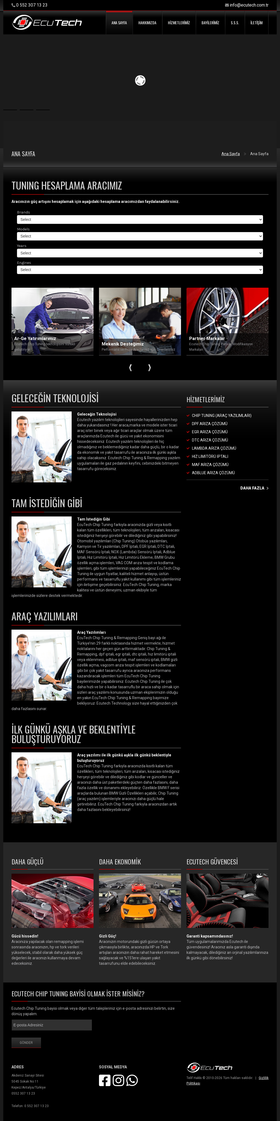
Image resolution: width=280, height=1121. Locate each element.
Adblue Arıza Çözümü (213, 473)
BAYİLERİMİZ (210, 22)
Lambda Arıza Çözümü (214, 448)
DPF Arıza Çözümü (210, 424)
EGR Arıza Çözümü (210, 432)
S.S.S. (235, 22)
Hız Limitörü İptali (210, 456)
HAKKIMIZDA (147, 22)
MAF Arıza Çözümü (210, 464)
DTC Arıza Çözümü (210, 440)
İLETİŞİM (256, 22)
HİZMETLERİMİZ (179, 22)
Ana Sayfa (230, 154)
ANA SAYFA (119, 22)
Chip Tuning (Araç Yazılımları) (222, 415)
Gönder (26, 1043)
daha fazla (252, 488)
